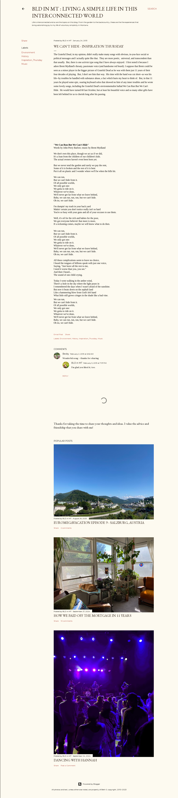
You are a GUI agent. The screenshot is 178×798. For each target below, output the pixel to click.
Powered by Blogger (89, 784)
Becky (66, 354)
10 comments (66, 621)
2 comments (66, 528)
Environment (28, 52)
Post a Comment (68, 765)
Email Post (58, 334)
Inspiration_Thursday (31, 60)
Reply (65, 376)
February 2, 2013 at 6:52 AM (81, 354)
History (25, 56)
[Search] (152, 8)
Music (24, 64)
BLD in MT (76, 363)
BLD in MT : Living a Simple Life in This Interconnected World (84, 12)
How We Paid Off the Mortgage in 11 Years (92, 615)
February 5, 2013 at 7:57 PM (95, 363)
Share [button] (24, 40)
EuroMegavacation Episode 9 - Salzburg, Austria (99, 522)
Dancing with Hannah (75, 760)
